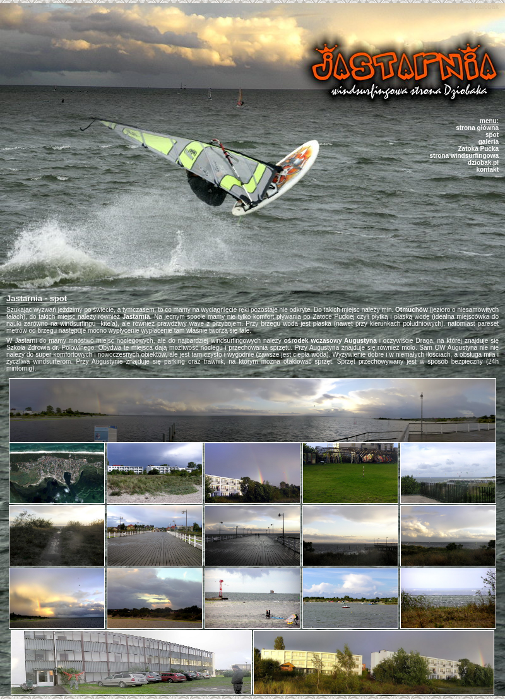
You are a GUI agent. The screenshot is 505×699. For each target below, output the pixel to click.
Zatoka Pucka (478, 148)
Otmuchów (411, 309)
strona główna (477, 127)
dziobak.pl (483, 162)
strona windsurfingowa (464, 155)
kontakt (487, 169)
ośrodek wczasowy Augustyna (330, 340)
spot (492, 134)
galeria (488, 141)
